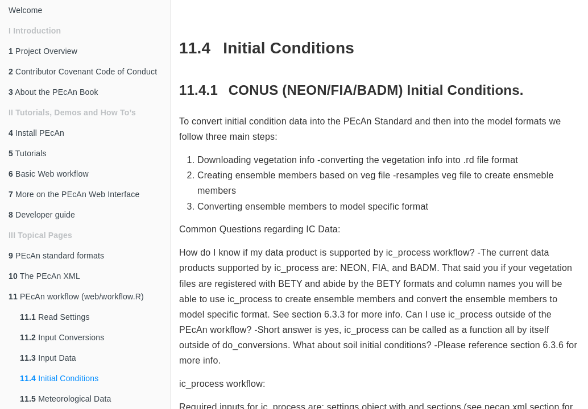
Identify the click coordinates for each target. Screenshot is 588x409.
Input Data (48, 357)
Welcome (26, 10)
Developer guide (42, 214)
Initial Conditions (59, 378)
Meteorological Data (65, 398)
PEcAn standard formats (56, 255)
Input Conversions (62, 337)
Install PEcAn (36, 132)
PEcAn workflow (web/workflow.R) (76, 296)
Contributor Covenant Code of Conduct (83, 71)
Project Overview (43, 51)
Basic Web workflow (49, 173)
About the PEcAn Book (53, 92)
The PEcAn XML (44, 276)
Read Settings (55, 317)
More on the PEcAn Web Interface (74, 194)
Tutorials (28, 153)
